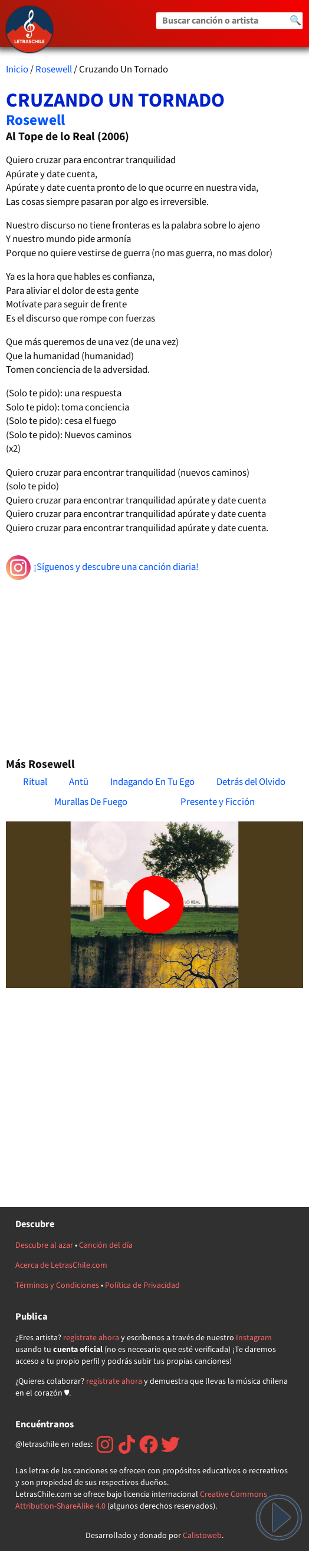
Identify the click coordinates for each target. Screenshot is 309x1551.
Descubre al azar (44, 1245)
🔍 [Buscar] (295, 20)
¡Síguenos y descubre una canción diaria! (102, 567)
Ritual (35, 782)
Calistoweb (202, 1536)
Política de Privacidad (142, 1285)
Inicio (17, 69)
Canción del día (106, 1245)
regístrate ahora (91, 1338)
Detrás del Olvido (250, 782)
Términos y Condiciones (57, 1285)
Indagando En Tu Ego (152, 782)
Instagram (254, 1338)
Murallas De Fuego (90, 802)
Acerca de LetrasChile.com (61, 1265)
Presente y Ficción (217, 802)
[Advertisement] (154, 663)
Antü (78, 782)
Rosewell (53, 69)
